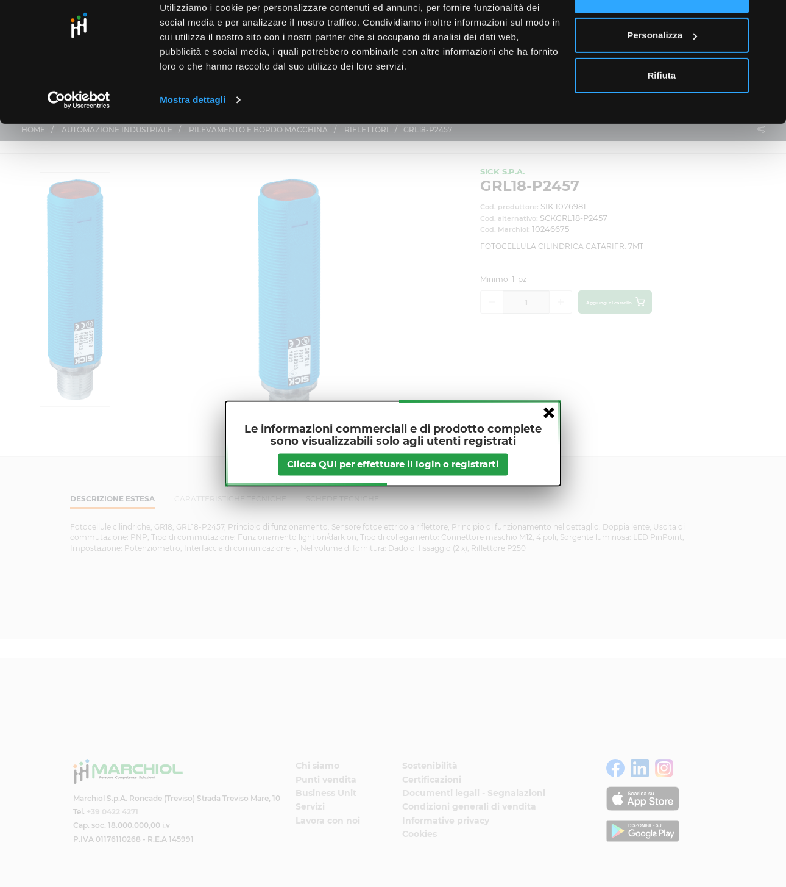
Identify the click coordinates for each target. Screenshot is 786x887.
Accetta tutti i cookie (662, 32)
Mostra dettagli (192, 136)
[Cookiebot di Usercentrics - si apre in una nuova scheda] (79, 136)
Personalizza (662, 72)
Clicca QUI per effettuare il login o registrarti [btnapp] (393, 464)
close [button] (549, 412)
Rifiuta (662, 112)
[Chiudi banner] (767, 19)
